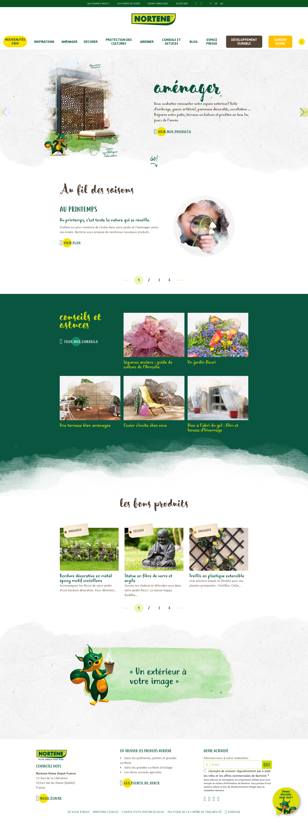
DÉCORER (91, 41)
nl (216, 3)
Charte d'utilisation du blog (143, 812)
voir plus (72, 243)
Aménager (69, 41)
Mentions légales (106, 812)
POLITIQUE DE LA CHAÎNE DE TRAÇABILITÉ (195, 812)
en (221, 3)
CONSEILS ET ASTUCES (171, 41)
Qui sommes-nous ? (98, 3)
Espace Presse (211, 41)
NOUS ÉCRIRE (51, 798)
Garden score (280, 41)
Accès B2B (182, 3)
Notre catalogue (158, 3)
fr (211, 3)
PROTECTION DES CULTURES (119, 41)
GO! (267, 765)
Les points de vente (128, 3)
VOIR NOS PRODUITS (174, 132)
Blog (194, 41)
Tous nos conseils (81, 341)
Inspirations (44, 41)
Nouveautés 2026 (15, 41)
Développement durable (244, 41)
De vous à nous (79, 812)
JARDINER (147, 41)
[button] (303, 112)
